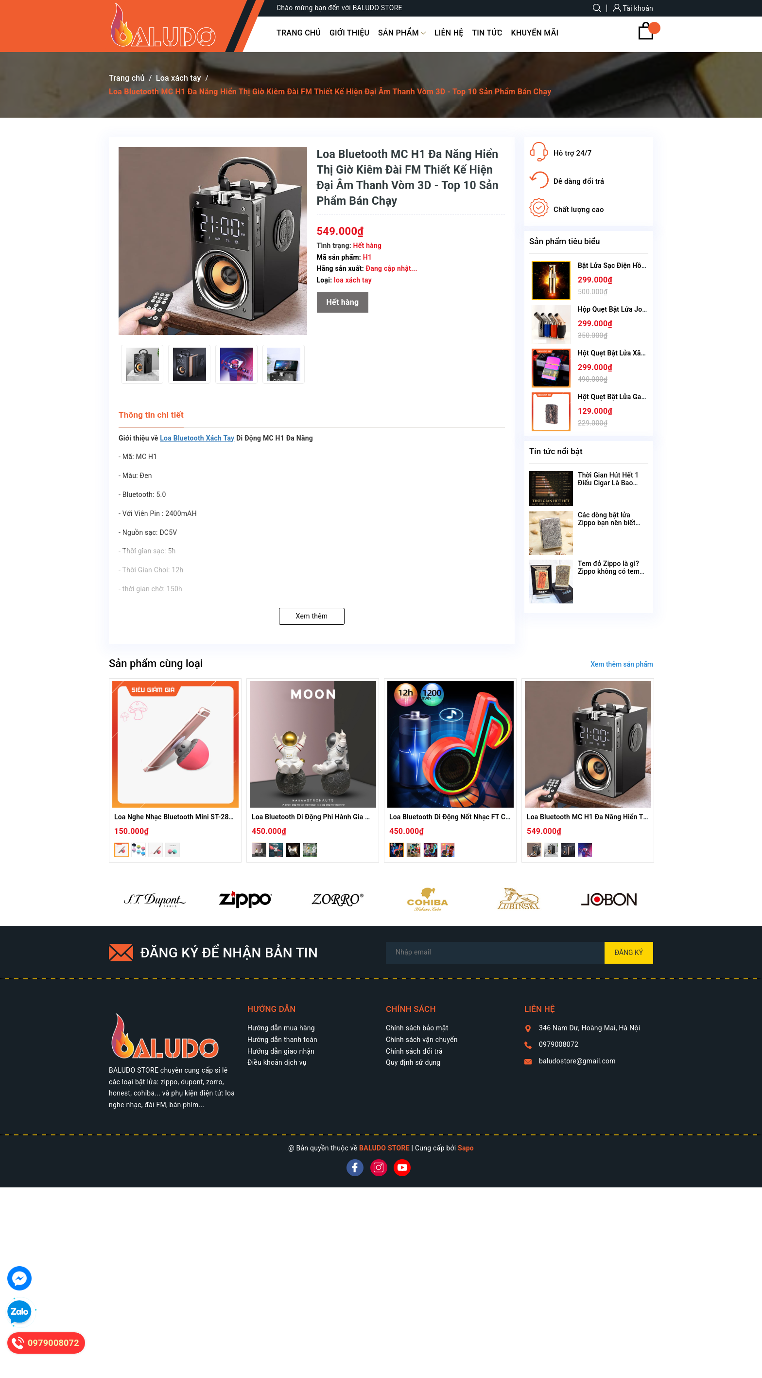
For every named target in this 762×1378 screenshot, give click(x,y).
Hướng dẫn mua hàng (281, 1028)
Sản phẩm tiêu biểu (564, 241)
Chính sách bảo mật (417, 1028)
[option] (142, 364)
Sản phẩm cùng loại (156, 663)
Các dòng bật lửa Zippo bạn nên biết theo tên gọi (607, 522)
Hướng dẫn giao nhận (280, 1051)
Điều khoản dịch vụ (277, 1062)
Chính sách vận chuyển (422, 1039)
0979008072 (558, 1044)
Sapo (466, 1148)
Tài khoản (633, 8)
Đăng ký (629, 952)
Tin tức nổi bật (556, 451)
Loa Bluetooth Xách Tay (197, 438)
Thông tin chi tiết (151, 415)
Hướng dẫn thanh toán (282, 1039)
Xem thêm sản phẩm (621, 664)
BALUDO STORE (384, 1148)
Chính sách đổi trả (414, 1051)
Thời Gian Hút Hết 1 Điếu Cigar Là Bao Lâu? (608, 483)
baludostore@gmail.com (577, 1061)
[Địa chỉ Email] (519, 953)
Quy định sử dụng (413, 1062)
